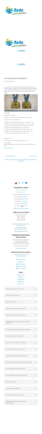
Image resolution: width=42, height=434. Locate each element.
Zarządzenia (21, 261)
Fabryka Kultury (21, 274)
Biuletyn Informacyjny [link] (21, 266)
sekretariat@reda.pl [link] (22, 256)
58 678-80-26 (25, 198)
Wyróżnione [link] (7, 159)
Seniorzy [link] (16, 159)
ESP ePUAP (20, 231)
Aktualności (12, 81)
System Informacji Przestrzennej (21, 208)
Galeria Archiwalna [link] (21, 161)
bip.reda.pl (25, 205)
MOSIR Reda (21, 279)
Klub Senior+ (21, 283)
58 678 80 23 (18, 246)
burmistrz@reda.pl (22, 248)
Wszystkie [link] (34, 159)
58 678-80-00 (26, 194)
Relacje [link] (12, 159)
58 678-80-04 (24, 201)
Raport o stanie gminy (21, 268)
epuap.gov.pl (25, 231)
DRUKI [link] (15, 231)
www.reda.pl (18, 205)
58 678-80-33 (24, 203)
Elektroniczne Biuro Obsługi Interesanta (21, 223)
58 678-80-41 (24, 196)
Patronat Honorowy (22, 259)
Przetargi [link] (29, 159)
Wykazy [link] (25, 159)
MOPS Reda (21, 281)
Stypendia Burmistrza (21, 264)
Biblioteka (22, 277)
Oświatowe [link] (21, 159)
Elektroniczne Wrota (21, 227)
